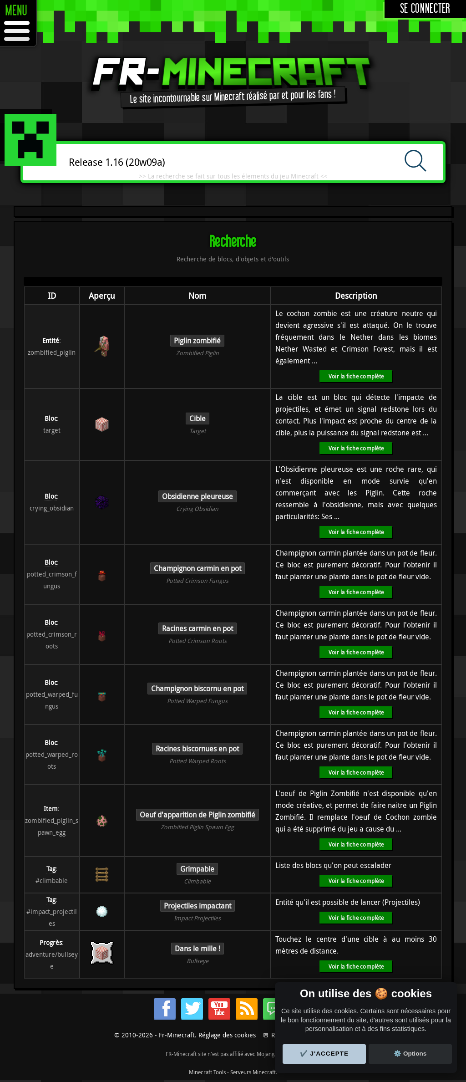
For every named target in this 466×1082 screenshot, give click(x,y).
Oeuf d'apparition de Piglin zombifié (197, 815)
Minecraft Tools (207, 1072)
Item (51, 808)
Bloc (51, 418)
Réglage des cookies (227, 1035)
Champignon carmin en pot (197, 568)
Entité (50, 340)
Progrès (51, 942)
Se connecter (425, 8)
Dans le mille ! (197, 949)
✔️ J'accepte (324, 1053)
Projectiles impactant (197, 906)
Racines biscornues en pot (197, 749)
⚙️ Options (410, 1053)
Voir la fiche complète (356, 376)
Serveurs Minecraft (253, 1072)
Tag (51, 868)
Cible (197, 418)
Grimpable (197, 869)
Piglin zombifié (197, 341)
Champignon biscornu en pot (197, 689)
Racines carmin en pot (197, 628)
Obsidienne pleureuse (197, 496)
